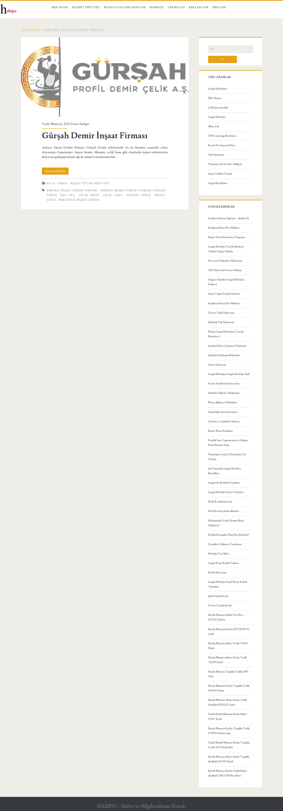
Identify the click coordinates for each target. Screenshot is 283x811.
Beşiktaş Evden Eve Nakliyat (223, 227)
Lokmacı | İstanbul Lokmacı (224, 421)
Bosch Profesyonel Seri (221, 145)
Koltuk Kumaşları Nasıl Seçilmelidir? (228, 534)
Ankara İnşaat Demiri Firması (72, 190)
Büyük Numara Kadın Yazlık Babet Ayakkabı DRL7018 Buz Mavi (227, 773)
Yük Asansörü (216, 154)
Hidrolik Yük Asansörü (221, 322)
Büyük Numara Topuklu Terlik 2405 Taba (228, 674)
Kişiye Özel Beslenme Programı (226, 237)
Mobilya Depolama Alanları (223, 511)
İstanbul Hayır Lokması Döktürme (227, 345)
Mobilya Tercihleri (218, 553)
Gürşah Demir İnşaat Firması (105, 77)
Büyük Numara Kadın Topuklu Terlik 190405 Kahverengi (229, 731)
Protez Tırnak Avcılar (220, 605)
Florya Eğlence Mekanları (222, 402)
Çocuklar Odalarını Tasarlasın (225, 544)
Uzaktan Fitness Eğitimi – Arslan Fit (228, 218)
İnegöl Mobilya (216, 117)
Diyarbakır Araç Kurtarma (222, 412)
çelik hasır (89, 195)
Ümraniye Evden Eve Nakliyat (225, 164)
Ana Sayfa (59, 7)
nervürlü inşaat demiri (79, 200)
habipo (84, 124)
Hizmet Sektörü (86, 7)
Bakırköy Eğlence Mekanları (224, 393)
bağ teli (68, 195)
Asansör (156, 7)
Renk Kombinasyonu (220, 501)
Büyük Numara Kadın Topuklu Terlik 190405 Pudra (229, 688)
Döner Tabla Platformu (221, 312)
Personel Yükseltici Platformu (225, 260)
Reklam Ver (199, 7)
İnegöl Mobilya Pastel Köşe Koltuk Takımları (227, 584)
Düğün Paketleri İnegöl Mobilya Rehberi (226, 282)
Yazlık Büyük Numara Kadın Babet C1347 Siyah (227, 716)
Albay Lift (213, 126)
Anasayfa (31, 30)
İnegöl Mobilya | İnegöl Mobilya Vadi (229, 374)
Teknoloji (176, 7)
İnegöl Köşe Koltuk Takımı (223, 563)
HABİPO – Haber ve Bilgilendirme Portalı (141, 806)
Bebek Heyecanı (217, 572)
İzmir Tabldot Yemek (220, 173)
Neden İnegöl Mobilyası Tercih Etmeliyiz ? (225, 334)
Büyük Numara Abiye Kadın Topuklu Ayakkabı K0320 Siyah (228, 759)
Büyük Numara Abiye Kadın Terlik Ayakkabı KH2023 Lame (227, 702)
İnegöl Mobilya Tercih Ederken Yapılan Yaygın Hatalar (225, 249)
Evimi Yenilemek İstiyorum (223, 383)
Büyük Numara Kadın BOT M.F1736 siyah (228, 632)
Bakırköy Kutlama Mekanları (224, 355)
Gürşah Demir (138, 195)
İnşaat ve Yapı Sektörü (90, 183)
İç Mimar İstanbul (218, 107)
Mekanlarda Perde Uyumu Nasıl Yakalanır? (225, 523)
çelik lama (113, 195)
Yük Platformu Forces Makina (225, 270)
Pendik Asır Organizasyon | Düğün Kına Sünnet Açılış (228, 443)
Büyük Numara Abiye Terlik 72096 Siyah (228, 646)
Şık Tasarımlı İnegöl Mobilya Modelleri (224, 471)
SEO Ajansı (214, 98)
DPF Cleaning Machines (222, 135)
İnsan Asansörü (217, 364)
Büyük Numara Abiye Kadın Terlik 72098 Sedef (227, 660)
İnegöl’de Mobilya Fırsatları (224, 482)
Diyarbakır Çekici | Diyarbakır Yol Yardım (227, 457)
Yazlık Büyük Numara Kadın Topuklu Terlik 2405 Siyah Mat (229, 745)
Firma (62, 183)
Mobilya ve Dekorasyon (125, 7)
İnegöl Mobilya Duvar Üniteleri (226, 492)
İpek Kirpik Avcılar (218, 596)
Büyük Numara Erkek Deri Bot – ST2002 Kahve (226, 617)
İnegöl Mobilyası (217, 88)
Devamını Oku (57, 171)
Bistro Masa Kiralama (220, 431)
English (219, 7)
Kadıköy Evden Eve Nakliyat (224, 303)
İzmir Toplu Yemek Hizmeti (224, 293)
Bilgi (51, 183)
